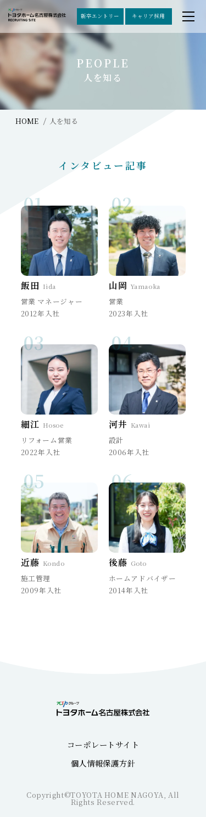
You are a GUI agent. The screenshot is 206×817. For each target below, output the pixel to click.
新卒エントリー (100, 16)
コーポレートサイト (103, 744)
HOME (26, 121)
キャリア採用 (148, 16)
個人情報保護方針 (103, 763)
